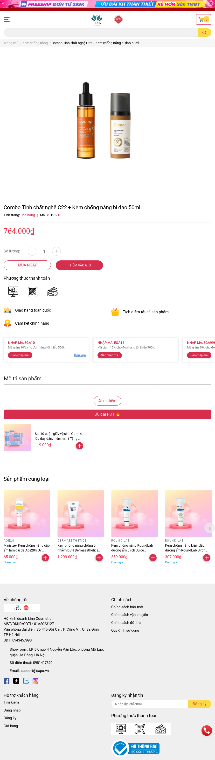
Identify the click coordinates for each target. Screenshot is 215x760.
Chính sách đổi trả (126, 623)
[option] (27, 527)
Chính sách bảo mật (127, 607)
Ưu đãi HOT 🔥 (107, 414)
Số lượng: (12, 251)
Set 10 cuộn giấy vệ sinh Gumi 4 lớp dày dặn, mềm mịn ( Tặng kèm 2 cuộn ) (58, 438)
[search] (204, 32)
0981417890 (42, 663)
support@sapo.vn (35, 671)
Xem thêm (107, 400)
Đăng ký (10, 718)
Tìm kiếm (11, 702)
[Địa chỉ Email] (161, 704)
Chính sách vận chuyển (129, 615)
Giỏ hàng (11, 726)
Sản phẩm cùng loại (26, 479)
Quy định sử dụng (125, 630)
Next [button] (209, 528)
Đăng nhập (12, 710)
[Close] (210, 3)
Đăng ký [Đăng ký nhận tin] (200, 704)
